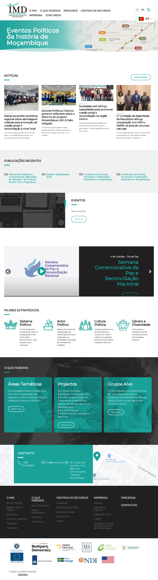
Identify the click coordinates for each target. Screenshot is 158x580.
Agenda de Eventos (100, 508)
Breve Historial (14, 503)
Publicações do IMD (67, 507)
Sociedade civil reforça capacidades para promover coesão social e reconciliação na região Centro (96, 113)
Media (59, 521)
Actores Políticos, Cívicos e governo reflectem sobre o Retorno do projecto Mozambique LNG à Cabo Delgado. (58, 117)
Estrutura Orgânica (16, 518)
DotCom (23, 574)
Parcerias (128, 497)
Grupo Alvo (37, 521)
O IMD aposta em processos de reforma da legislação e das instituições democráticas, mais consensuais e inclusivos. (29, 337)
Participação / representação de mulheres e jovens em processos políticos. (140, 334)
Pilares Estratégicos (38, 511)
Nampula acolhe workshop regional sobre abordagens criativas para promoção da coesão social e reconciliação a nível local (21, 122)
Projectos (36, 517)
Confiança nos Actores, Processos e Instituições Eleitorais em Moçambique (98, 177)
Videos (97, 518)
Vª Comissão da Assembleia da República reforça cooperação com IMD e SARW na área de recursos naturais (132, 122)
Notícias (98, 503)
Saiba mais (16, 409)
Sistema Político (26, 323)
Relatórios (11, 523)
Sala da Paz (62, 516)
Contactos (12, 528)
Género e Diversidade (141, 323)
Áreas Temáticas (40, 505)
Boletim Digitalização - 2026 (58, 175)
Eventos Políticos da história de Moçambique (32, 36)
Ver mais (79, 219)
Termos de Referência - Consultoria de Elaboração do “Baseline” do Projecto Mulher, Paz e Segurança (23, 178)
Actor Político (63, 323)
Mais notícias (140, 77)
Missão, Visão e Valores (14, 508)
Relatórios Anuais (65, 512)
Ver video (130, 296)
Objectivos (12, 514)
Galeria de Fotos (102, 514)
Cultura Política (100, 323)
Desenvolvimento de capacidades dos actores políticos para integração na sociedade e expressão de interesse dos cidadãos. (66, 337)
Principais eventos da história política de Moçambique (103, 526)
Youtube (143, 10)
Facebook (137, 10)
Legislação (62, 503)
